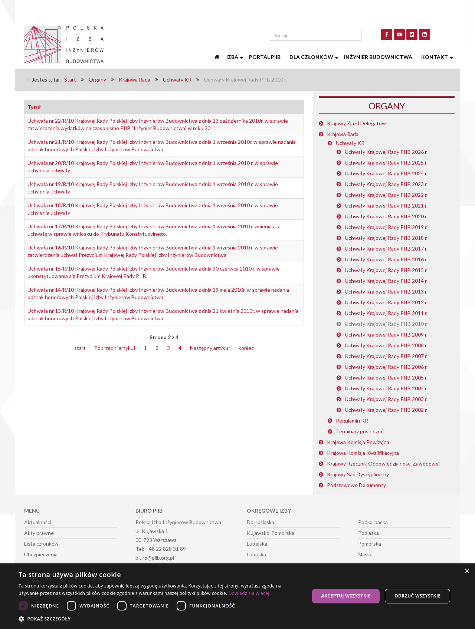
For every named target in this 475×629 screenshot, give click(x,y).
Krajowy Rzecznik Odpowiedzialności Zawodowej (383, 463)
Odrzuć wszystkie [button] (417, 596)
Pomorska (369, 543)
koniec (246, 348)
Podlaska (368, 533)
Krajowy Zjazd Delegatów (356, 123)
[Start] (217, 57)
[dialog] (237, 596)
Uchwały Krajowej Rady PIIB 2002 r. (386, 410)
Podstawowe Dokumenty (356, 485)
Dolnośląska (260, 522)
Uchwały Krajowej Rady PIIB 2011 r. (386, 313)
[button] (160, 619)
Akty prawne (39, 533)
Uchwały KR (350, 143)
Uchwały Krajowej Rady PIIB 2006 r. (386, 367)
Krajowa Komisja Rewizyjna (358, 442)
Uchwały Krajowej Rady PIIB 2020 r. (386, 216)
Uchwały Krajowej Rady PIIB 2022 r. (386, 195)
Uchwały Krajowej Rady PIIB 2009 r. (386, 334)
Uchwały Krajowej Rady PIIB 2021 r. (386, 205)
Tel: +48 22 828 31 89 (160, 549)
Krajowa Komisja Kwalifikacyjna (363, 453)
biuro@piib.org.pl (154, 557)
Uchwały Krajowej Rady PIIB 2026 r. (386, 152)
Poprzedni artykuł (114, 348)
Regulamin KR (352, 420)
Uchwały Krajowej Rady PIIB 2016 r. (386, 259)
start (80, 348)
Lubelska (257, 543)
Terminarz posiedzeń (360, 431)
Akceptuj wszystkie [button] (345, 596)
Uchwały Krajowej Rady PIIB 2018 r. (386, 238)
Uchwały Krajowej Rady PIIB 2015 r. (386, 270)
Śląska (365, 554)
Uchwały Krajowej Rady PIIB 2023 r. (386, 184)
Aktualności (37, 522)
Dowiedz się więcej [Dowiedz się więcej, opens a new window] (249, 593)
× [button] (466, 571)
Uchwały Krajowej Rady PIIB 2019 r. (386, 227)
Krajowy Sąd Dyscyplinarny (358, 474)
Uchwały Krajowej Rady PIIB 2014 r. (386, 281)
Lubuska (256, 554)
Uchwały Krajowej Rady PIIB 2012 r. (386, 302)
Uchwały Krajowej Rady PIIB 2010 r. (386, 324)
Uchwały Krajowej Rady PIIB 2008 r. (386, 345)
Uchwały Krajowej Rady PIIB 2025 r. (386, 162)
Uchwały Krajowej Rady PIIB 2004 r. (386, 388)
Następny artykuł (210, 348)
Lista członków (41, 543)
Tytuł (34, 107)
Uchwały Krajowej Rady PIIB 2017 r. (386, 248)
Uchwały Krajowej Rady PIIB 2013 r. (386, 291)
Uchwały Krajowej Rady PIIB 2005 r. (386, 377)
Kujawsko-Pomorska (270, 533)
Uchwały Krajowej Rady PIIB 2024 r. (386, 173)
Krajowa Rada (342, 134)
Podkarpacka (373, 522)
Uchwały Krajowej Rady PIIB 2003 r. (386, 399)
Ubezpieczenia (41, 554)
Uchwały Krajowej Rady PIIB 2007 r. (386, 356)
